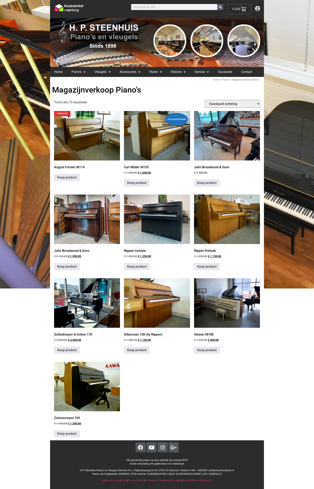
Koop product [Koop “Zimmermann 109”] (66, 434)
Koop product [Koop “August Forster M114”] (66, 177)
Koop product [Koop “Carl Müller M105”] (136, 183)
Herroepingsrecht (203, 480)
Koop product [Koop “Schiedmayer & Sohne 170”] (66, 350)
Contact (246, 72)
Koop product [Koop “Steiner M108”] (206, 350)
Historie (178, 72)
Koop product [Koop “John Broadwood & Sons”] (206, 183)
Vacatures (225, 72)
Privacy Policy (136, 480)
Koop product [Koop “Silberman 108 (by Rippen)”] (136, 350)
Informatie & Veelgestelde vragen (163, 480)
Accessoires (130, 72)
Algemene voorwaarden (114, 480)
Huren (155, 72)
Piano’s (78, 72)
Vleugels (103, 72)
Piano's (226, 79)
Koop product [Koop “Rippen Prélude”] (206, 266)
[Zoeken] (220, 7)
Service (202, 72)
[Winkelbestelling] (232, 104)
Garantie (187, 480)
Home (58, 72)
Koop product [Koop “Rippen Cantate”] (136, 266)
